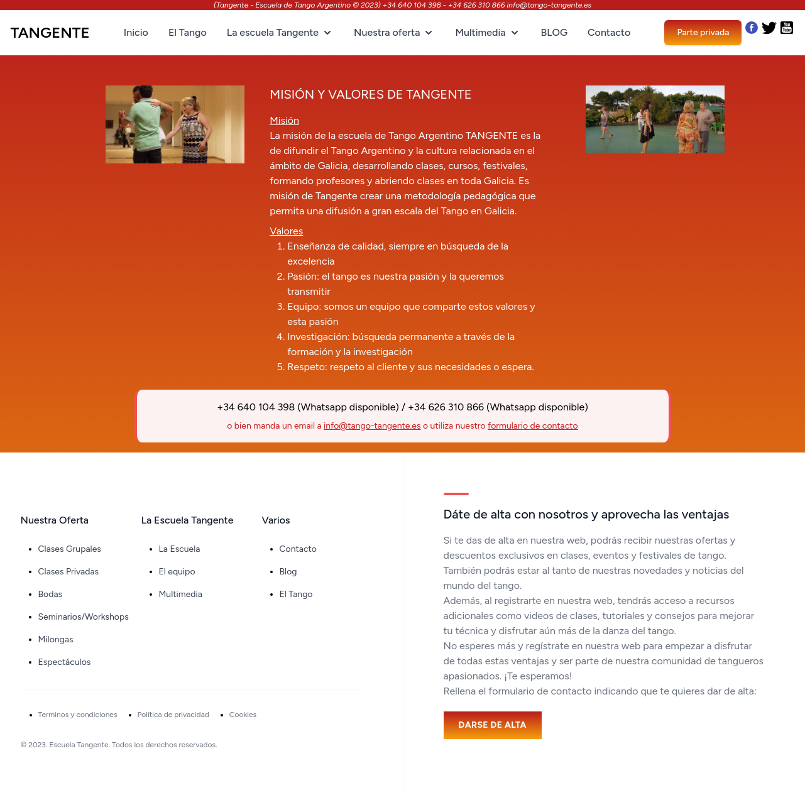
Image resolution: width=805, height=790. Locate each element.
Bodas (50, 594)
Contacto (609, 32)
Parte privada (703, 32)
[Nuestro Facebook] (752, 32)
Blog (288, 571)
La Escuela (179, 549)
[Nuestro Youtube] (786, 32)
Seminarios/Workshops (83, 617)
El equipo (177, 571)
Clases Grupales (69, 549)
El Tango (187, 32)
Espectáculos (64, 662)
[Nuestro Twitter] (770, 32)
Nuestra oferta (394, 32)
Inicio (136, 32)
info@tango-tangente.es (372, 425)
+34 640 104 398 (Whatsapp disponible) (308, 407)
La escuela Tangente (280, 32)
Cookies (242, 714)
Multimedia (487, 32)
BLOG (554, 32)
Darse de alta (493, 725)
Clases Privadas (68, 571)
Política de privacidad (173, 714)
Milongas (56, 639)
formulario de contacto (533, 425)
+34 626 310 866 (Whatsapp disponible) (498, 407)
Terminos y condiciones (78, 714)
